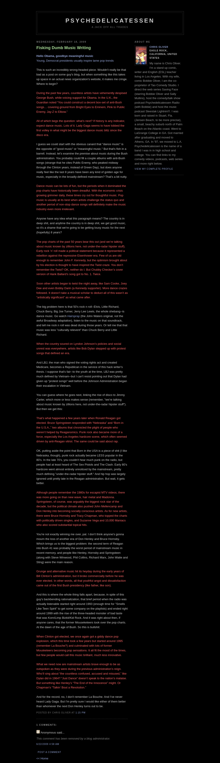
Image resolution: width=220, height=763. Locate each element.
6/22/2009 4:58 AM (47, 744)
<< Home (42, 758)
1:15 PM (80, 712)
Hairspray (73, 316)
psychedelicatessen (109, 20)
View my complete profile (154, 169)
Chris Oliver (158, 47)
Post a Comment (49, 752)
